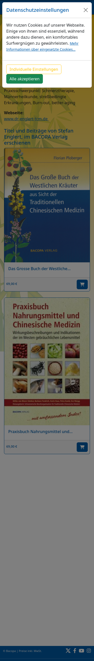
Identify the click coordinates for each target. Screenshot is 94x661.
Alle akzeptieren (25, 79)
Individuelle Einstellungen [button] (34, 69)
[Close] (86, 10)
